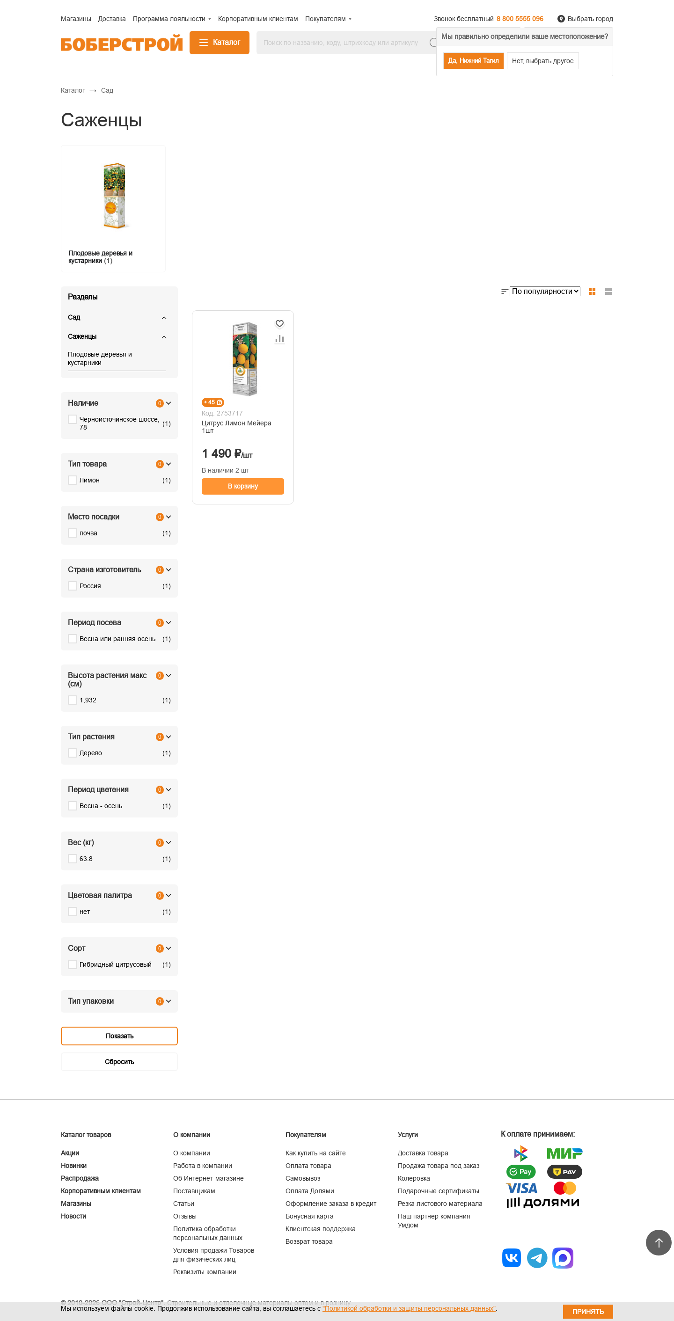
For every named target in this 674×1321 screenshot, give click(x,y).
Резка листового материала (440, 1203)
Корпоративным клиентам (101, 1191)
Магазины (76, 1203)
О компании (191, 1153)
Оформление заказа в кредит (331, 1203)
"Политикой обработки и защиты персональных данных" (409, 1308)
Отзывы (185, 1216)
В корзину (243, 486)
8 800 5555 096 (520, 18)
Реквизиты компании (204, 1272)
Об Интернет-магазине (208, 1178)
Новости (73, 1216)
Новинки (74, 1165)
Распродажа (80, 1178)
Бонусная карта (310, 1216)
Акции (70, 1153)
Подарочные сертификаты (438, 1191)
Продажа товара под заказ (438, 1165)
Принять (588, 1311)
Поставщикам (194, 1191)
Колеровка (414, 1178)
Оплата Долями (310, 1191)
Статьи (183, 1203)
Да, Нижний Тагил (473, 60)
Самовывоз (303, 1178)
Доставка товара (423, 1153)
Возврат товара (309, 1241)
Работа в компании (202, 1165)
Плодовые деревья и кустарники (100, 358)
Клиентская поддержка (321, 1229)
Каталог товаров (86, 1135)
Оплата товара (308, 1165)
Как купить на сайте (316, 1153)
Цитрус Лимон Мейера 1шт (236, 426)
